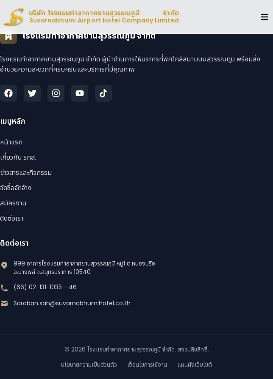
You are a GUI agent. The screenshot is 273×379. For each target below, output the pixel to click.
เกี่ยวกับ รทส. (18, 157)
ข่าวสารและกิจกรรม (26, 172)
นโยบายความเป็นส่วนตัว (89, 364)
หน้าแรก (11, 142)
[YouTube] (79, 93)
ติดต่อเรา (11, 218)
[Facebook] (8, 93)
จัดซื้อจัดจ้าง (15, 188)
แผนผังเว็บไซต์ (194, 364)
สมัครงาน (13, 203)
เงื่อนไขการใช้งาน (147, 364)
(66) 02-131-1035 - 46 (45, 287)
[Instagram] (55, 93)
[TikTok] (103, 93)
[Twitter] (32, 93)
